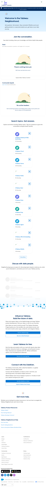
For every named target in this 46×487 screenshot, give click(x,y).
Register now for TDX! (8, 8)
